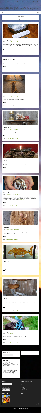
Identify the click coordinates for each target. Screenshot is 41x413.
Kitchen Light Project (7, 40)
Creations (8, 105)
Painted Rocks (6, 192)
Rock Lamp (5, 160)
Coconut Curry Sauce (6, 371)
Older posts (4, 347)
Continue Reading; (14, 46)
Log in (23, 387)
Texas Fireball (5, 362)
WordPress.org (24, 390)
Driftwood (11, 105)
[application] (30, 400)
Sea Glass (12, 273)
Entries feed (24, 388)
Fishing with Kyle (5, 366)
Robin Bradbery (16, 96)
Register (23, 386)
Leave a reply (16, 105)
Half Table (5, 298)
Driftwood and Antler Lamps (9, 95)
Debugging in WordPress (21, 9)
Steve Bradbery (16, 41)
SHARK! (4, 365)
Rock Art (15, 170)
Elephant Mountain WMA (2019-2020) (8, 373)
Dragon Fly (5, 332)
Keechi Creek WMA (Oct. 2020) (7, 364)
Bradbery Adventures (7, 12)
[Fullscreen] (38, 404)
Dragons (11, 342)
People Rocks (6, 227)
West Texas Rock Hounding (7, 372)
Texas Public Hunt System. (7, 363)
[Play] (22, 404)
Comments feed (24, 389)
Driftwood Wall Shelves (8, 127)
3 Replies (17, 205)
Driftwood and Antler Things (9, 59)
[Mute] (36, 404)
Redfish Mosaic (6, 261)
